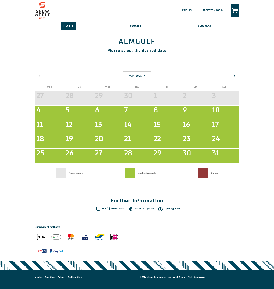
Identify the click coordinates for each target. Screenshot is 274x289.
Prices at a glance (144, 208)
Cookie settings (75, 277)
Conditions (50, 277)
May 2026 (136, 75)
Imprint (38, 277)
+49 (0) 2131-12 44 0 (113, 208)
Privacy (61, 277)
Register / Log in (213, 10)
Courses (135, 25)
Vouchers (204, 25)
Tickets (68, 25)
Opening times (172, 208)
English (188, 10)
